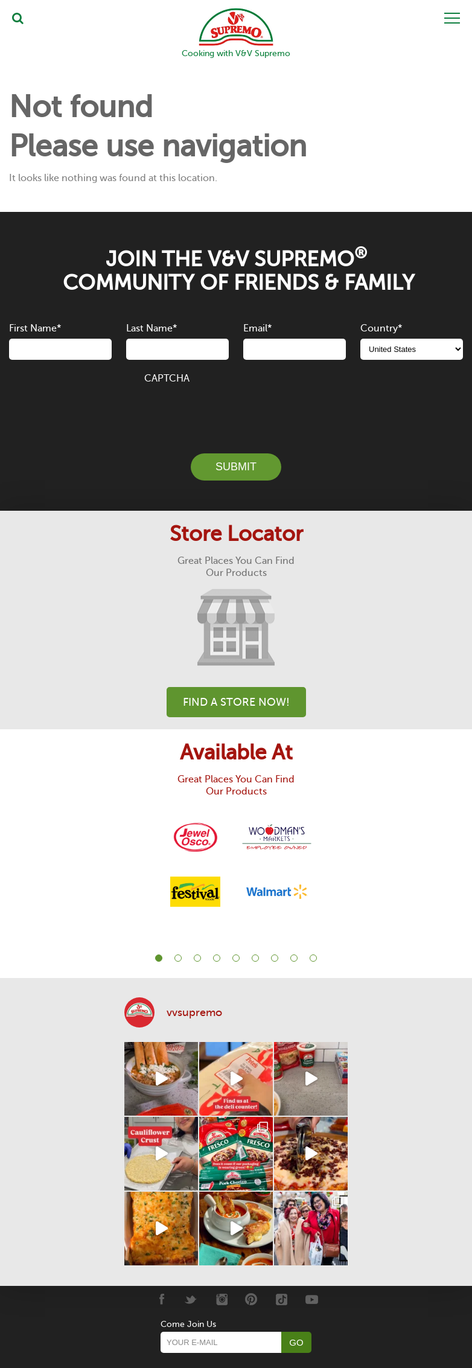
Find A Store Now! (236, 702)
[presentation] (236, 411)
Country (381, 328)
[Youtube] (311, 1298)
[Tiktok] (281, 1298)
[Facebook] (161, 1298)
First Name (35, 328)
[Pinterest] (251, 1298)
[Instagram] (221, 1298)
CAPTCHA (167, 378)
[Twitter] (191, 1298)
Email (257, 328)
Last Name (151, 328)
